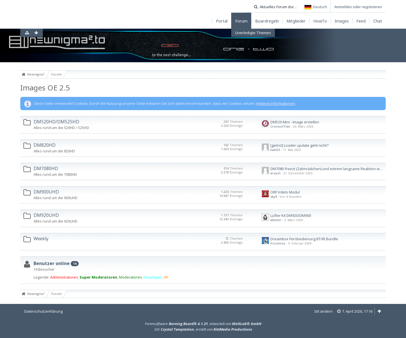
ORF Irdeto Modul (285, 192)
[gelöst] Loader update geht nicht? (299, 145)
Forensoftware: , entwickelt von (203, 323)
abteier (275, 220)
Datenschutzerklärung (43, 311)
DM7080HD (46, 168)
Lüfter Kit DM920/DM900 (290, 215)
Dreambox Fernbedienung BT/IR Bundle (304, 238)
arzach (275, 173)
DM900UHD (46, 192)
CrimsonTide (280, 126)
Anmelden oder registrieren (358, 6)
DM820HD (45, 145)
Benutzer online (52, 263)
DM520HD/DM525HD (56, 122)
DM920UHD (46, 215)
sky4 (273, 196)
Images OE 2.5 (45, 88)
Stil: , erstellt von (203, 329)
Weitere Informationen (275, 103)
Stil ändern (323, 311)
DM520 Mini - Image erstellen (294, 121)
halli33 (275, 150)
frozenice (277, 243)
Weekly (41, 238)
